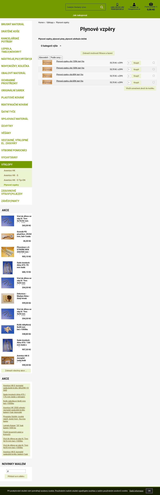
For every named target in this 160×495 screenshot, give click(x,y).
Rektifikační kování (14, 104)
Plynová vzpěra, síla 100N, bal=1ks (70, 68)
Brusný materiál (12, 24)
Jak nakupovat (80, 15)
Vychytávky (9, 157)
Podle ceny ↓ (56, 57)
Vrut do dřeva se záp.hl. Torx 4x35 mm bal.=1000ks (15, 446)
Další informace (136, 491)
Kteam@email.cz (117, 9)
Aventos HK (9, 170)
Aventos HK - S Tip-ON (14, 180)
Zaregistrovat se (134, 9)
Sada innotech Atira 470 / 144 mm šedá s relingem (23, 343)
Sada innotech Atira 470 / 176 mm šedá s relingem (14, 395)
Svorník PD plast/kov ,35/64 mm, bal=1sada (24, 234)
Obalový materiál (13, 73)
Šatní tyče (8, 111)
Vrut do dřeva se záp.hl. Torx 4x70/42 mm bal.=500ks (24, 219)
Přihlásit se (134, 7)
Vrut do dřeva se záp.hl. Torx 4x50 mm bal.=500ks (24, 312)
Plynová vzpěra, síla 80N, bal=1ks (69, 75)
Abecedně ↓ (44, 57)
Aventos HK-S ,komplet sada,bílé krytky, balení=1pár (15, 453)
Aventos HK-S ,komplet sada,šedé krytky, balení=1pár (23, 358)
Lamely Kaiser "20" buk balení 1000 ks (13, 426)
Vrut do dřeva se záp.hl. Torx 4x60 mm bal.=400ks (24, 281)
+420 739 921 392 (117, 7)
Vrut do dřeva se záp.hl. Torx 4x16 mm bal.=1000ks (15, 440)
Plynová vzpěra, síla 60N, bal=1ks (69, 81)
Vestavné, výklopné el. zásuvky (14, 142)
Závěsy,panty (10, 201)
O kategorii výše (49, 45)
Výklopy (7, 164)
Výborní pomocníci (14, 150)
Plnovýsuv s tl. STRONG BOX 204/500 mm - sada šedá (23, 250)
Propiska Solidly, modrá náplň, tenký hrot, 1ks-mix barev (14, 418)
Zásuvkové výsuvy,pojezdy (11, 192)
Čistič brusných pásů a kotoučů (13, 433)
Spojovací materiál (14, 118)
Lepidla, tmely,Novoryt (11, 50)
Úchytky (7, 125)
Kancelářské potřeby (10, 40)
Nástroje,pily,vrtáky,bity (16, 58)
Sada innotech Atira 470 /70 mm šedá (23, 265)
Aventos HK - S (11, 175)
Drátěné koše (10, 31)
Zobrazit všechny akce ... (16, 370)
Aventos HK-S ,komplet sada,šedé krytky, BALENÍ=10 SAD (16, 387)
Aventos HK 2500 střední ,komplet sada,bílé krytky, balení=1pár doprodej (14, 410)
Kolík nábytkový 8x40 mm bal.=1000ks (24, 327)
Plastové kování (12, 97)
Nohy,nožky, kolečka (15, 66)
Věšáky (6, 133)
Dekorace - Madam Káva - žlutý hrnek (23, 296)
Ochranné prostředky (9, 82)
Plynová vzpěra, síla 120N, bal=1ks (70, 61)
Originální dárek (12, 90)
